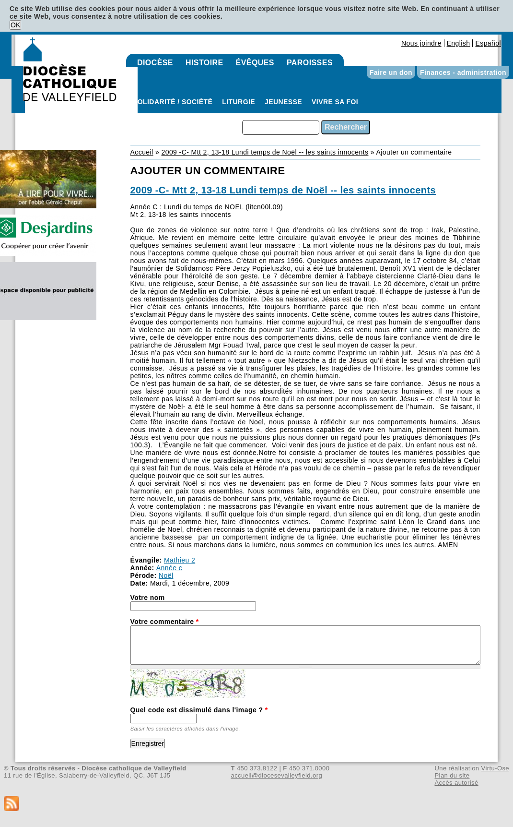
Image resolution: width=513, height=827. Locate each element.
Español (488, 43)
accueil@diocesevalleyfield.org (277, 775)
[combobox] (280, 127)
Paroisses (310, 63)
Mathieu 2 (179, 560)
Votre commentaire (164, 621)
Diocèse (155, 63)
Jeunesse (283, 102)
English (458, 43)
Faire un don (391, 72)
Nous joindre (421, 43)
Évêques (255, 63)
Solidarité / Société (172, 102)
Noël (166, 575)
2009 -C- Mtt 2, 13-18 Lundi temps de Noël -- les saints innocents (264, 152)
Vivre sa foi (335, 102)
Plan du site (451, 775)
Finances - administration (463, 72)
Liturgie (238, 102)
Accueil (141, 152)
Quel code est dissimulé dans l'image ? (199, 710)
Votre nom (147, 597)
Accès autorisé (456, 782)
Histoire (204, 63)
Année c (169, 568)
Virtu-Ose (495, 768)
